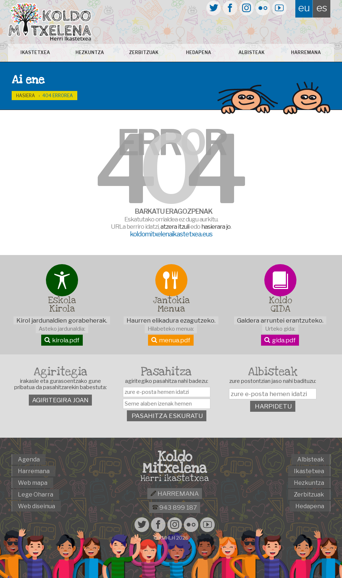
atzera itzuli (174, 226)
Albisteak (251, 52)
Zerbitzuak (144, 52)
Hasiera (25, 95)
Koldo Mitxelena (174, 463)
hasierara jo (215, 226)
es (321, 7)
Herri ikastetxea (174, 478)
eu (304, 7)
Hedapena (197, 52)
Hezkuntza (91, 52)
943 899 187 (174, 507)
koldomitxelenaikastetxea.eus (171, 234)
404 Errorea (57, 95)
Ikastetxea (38, 52)
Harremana (304, 52)
